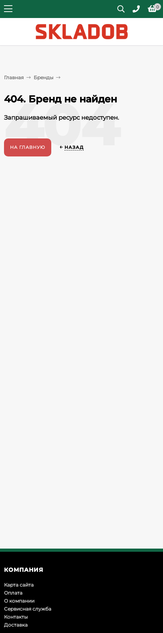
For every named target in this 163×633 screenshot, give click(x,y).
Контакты (16, 617)
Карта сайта (19, 585)
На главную (27, 147)
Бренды (43, 77)
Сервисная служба (27, 609)
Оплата (13, 593)
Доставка (16, 625)
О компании (19, 601)
